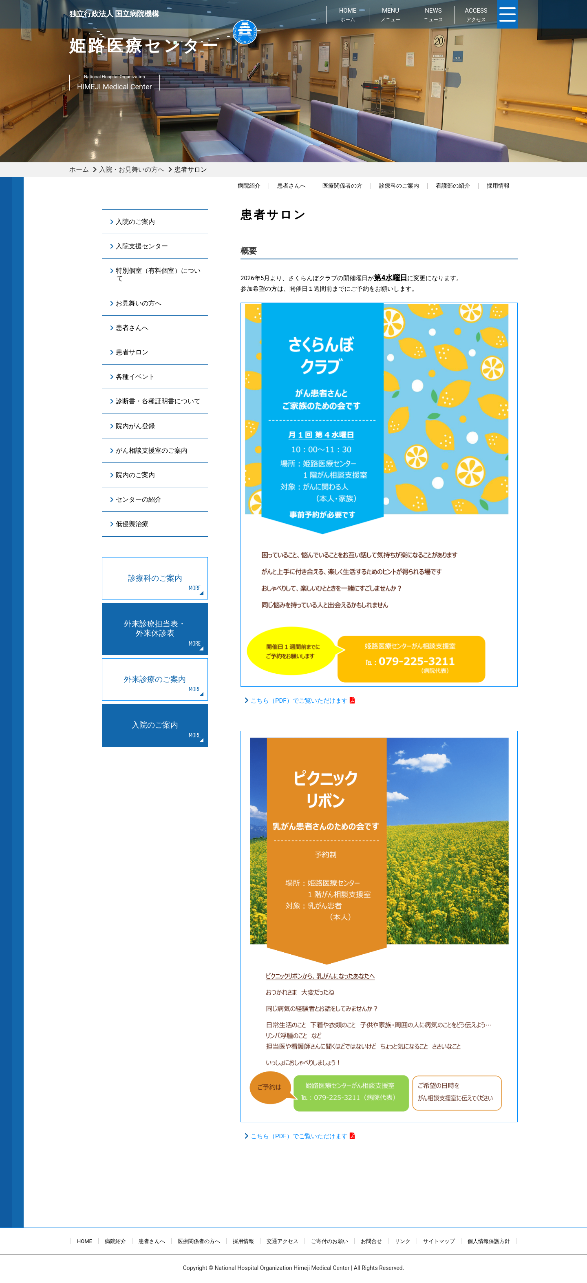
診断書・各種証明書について (158, 401)
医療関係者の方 (342, 186)
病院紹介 (249, 186)
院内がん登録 (135, 426)
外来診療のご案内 (155, 679)
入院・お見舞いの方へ (131, 169)
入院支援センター (142, 246)
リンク (402, 1241)
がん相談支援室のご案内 (152, 450)
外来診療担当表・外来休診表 (155, 628)
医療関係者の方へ (199, 1241)
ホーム (79, 169)
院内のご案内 (135, 475)
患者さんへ (291, 186)
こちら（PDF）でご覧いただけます (299, 700)
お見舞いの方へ (138, 303)
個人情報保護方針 (489, 1241)
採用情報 (498, 186)
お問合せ (371, 1241)
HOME (84, 1241)
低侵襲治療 (132, 524)
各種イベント (135, 376)
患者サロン (132, 352)
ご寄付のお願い (329, 1241)
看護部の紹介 (453, 186)
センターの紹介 (138, 499)
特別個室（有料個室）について (158, 274)
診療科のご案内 (399, 186)
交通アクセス (282, 1241)
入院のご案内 (135, 222)
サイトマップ (439, 1241)
